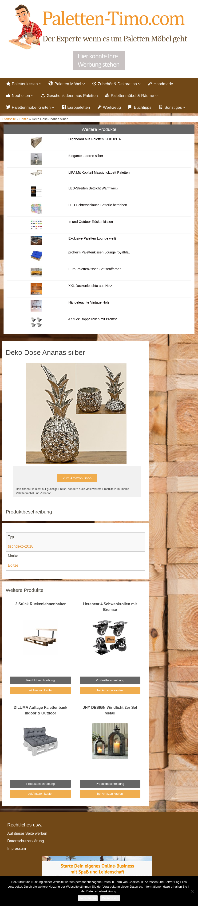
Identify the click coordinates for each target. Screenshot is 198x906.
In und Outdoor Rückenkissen (90, 222)
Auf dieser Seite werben (27, 833)
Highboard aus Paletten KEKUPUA (94, 139)
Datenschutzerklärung (25, 841)
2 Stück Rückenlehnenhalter (40, 604)
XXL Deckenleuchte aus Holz (90, 286)
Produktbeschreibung (40, 680)
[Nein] (192, 891)
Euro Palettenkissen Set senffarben (94, 269)
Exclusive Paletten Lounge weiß (92, 238)
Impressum (16, 848)
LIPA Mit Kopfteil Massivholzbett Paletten (99, 172)
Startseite (9, 119)
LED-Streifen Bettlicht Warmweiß (93, 188)
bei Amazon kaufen (40, 690)
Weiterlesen (110, 898)
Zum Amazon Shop (77, 478)
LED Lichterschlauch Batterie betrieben (97, 205)
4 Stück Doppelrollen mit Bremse (93, 319)
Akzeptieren (88, 898)
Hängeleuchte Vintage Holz (88, 302)
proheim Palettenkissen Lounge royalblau (99, 252)
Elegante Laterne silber (85, 156)
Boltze (24, 119)
